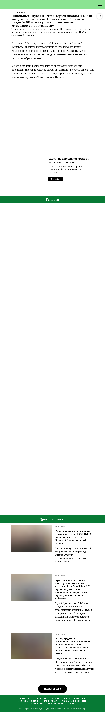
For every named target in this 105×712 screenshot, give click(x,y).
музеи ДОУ (37, 703)
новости (41, 698)
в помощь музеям (74, 698)
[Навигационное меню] (100, 4)
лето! (71, 703)
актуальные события (74, 701)
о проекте (26, 698)
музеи (55, 698)
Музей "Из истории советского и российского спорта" (68, 160)
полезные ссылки (29, 701)
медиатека (50, 701)
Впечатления (56, 703)
